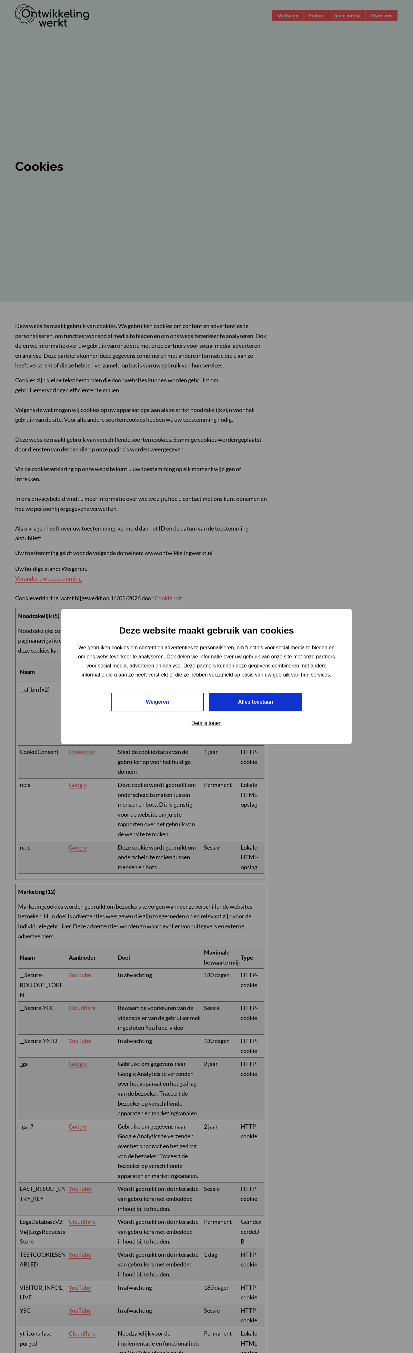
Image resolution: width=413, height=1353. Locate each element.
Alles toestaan (255, 702)
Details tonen (206, 723)
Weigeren (157, 702)
